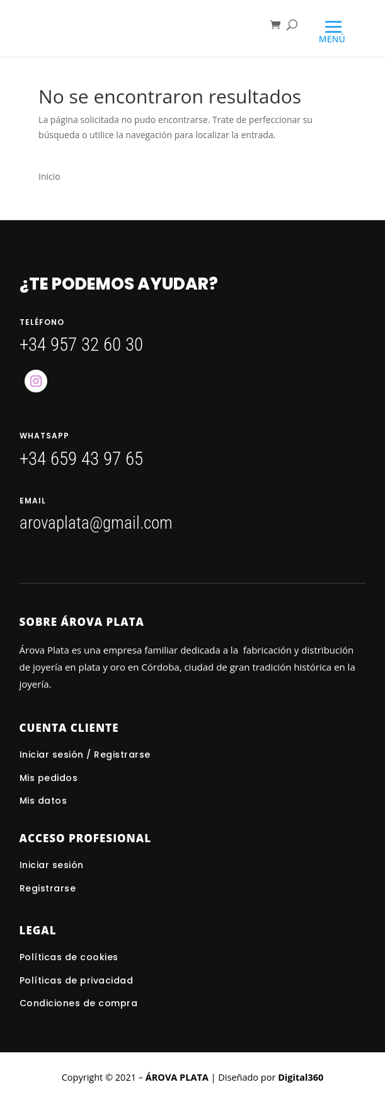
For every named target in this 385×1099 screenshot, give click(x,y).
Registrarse (48, 888)
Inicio (49, 176)
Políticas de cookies (69, 957)
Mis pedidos (49, 778)
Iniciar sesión (53, 865)
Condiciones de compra (79, 1003)
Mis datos (43, 800)
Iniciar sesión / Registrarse (85, 754)
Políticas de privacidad (77, 980)
